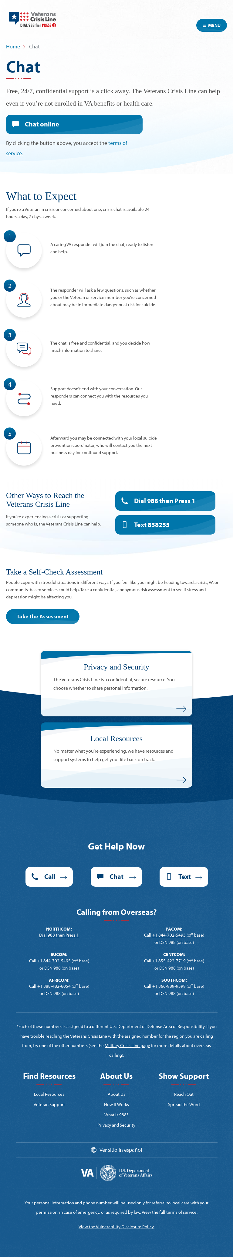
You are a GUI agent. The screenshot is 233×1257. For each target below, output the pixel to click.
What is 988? (116, 1115)
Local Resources (49, 1094)
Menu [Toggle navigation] (212, 25)
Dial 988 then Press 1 (164, 500)
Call (50, 876)
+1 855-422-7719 (169, 961)
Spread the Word (184, 1104)
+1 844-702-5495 (54, 961)
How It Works (116, 1104)
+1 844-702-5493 (169, 935)
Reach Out (184, 1094)
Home (13, 46)
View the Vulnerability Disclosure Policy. (116, 1226)
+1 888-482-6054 (54, 986)
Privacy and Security (116, 1125)
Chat (42, 124)
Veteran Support (49, 1104)
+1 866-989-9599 (169, 986)
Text (152, 524)
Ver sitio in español (121, 1149)
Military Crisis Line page (127, 1045)
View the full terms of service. (170, 1212)
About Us (116, 1094)
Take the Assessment (43, 616)
